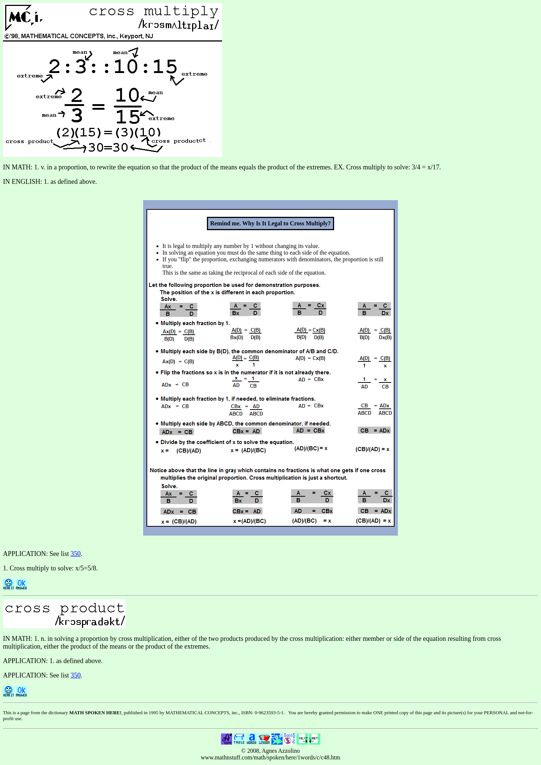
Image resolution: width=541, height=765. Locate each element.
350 (76, 553)
